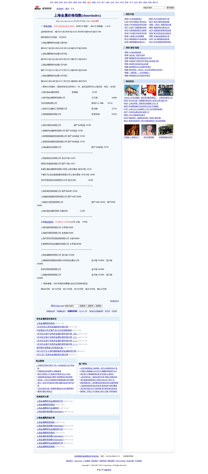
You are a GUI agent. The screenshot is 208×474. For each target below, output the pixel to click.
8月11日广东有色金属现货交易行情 (52, 355)
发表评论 (114, 301)
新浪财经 (60, 9)
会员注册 (130, 461)
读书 (117, 2)
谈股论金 (50, 311)
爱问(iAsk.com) (57, 306)
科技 (79, 2)
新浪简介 (69, 461)
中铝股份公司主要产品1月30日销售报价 (54, 330)
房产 (103, 2)
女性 (112, 2)
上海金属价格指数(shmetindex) (50, 412)
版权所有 (107, 470)
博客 (84, 2)
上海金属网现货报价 (46, 323)
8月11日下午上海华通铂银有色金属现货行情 (56, 351)
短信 (136, 2)
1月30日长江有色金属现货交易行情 (52, 327)
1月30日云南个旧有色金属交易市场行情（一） (57, 344)
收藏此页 (61, 311)
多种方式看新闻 (96, 311)
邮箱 (145, 2)
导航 (150, 2)
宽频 (93, 2)
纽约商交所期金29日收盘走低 (50, 348)
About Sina (78, 461)
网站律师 (111, 461)
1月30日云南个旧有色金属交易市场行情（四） (57, 334)
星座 (126, 2)
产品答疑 (138, 461)
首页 (51, 2)
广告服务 (86, 461)
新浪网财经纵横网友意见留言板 (86, 456)
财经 (70, 2)
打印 (107, 311)
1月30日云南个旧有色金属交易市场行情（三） (57, 337)
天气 (131, 2)
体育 (61, 2)
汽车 (98, 2)
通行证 (155, 2)
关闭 (114, 311)
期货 (67, 9)
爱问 (140, 2)
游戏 (107, 2)
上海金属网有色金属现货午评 (50, 401)
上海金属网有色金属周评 (48, 408)
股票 (75, 2)
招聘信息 (103, 461)
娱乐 (65, 2)
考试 (122, 2)
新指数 (48, 26)
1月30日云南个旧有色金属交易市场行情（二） (57, 341)
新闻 (56, 2)
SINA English (121, 461)
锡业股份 (49, 222)
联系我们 (94, 461)
